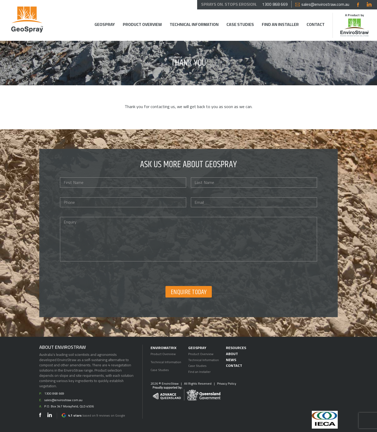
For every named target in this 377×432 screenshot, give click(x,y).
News (231, 359)
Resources (236, 347)
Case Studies (240, 24)
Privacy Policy (226, 383)
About (232, 353)
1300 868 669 (275, 4)
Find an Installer (280, 24)
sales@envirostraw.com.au (322, 4)
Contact (316, 24)
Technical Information (194, 24)
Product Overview (142, 24)
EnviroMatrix (163, 347)
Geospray (105, 24)
